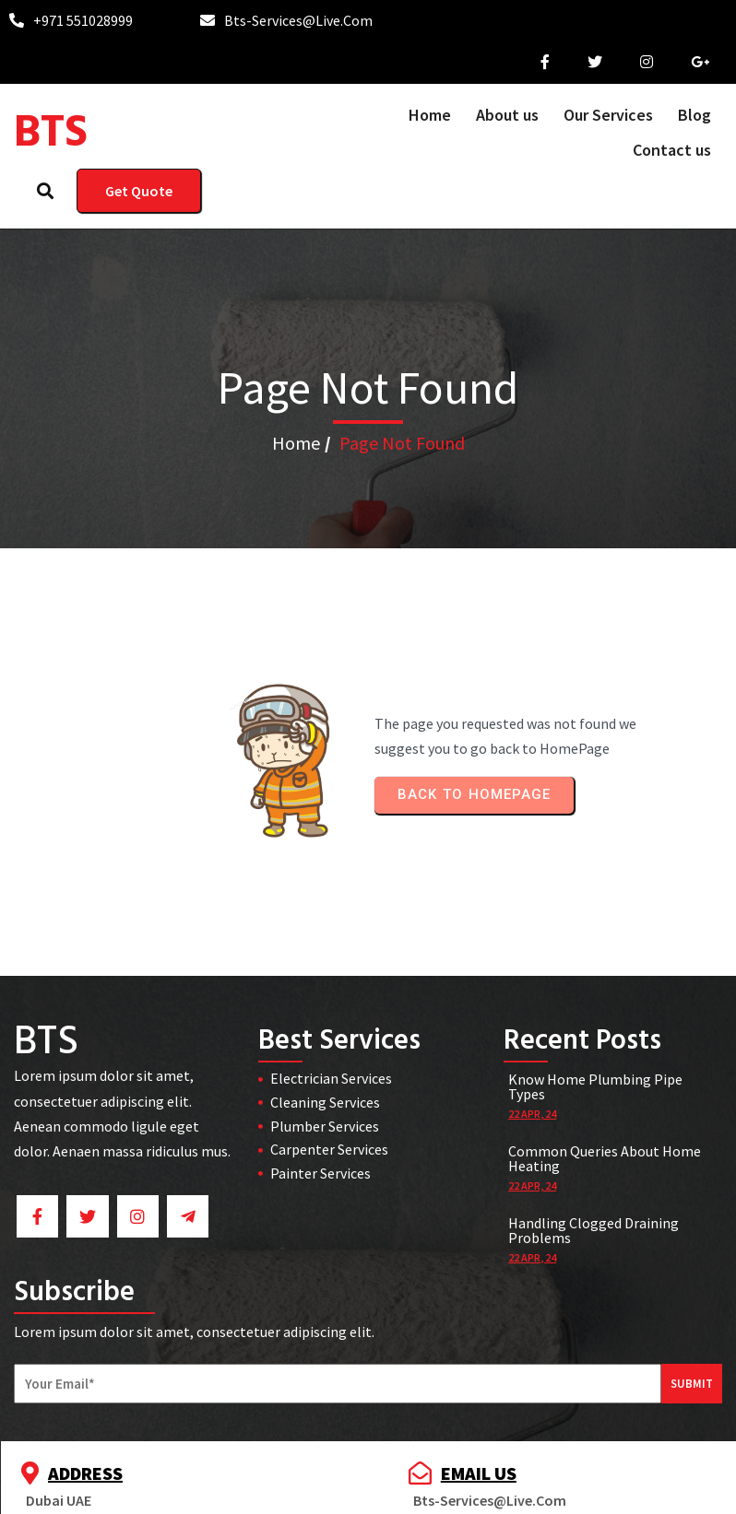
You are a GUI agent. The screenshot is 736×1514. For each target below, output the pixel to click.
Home (296, 437)
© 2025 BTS (368, 1488)
